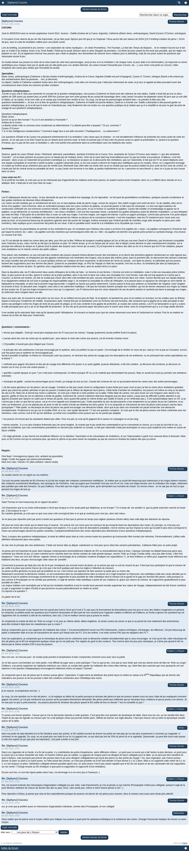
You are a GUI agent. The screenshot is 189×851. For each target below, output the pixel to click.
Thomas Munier (177, 21)
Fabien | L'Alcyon (176, 496)
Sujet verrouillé (9, 14)
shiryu (182, 727)
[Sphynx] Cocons (17, 2)
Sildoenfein (179, 813)
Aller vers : (6, 832)
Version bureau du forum (94, 9)
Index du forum (9, 848)
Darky (185, 843)
